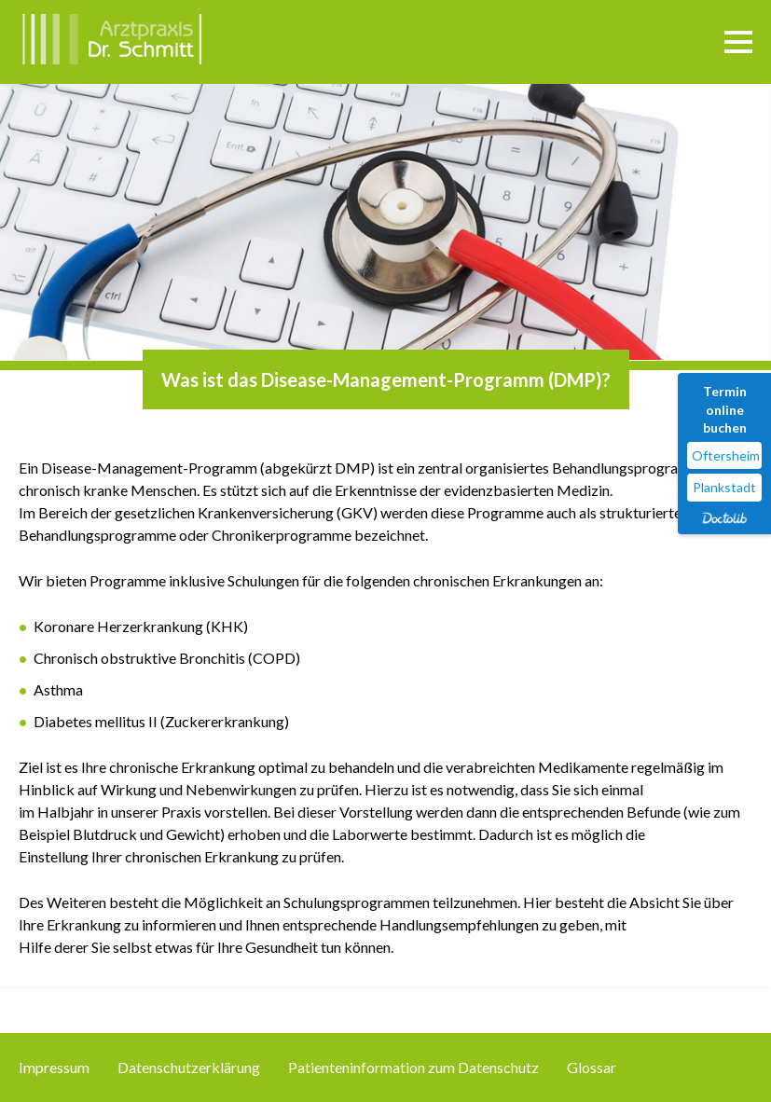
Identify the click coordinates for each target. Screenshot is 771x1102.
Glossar (591, 1067)
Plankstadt (724, 487)
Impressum (54, 1067)
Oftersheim (726, 455)
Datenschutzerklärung (188, 1067)
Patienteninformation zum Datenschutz (413, 1067)
